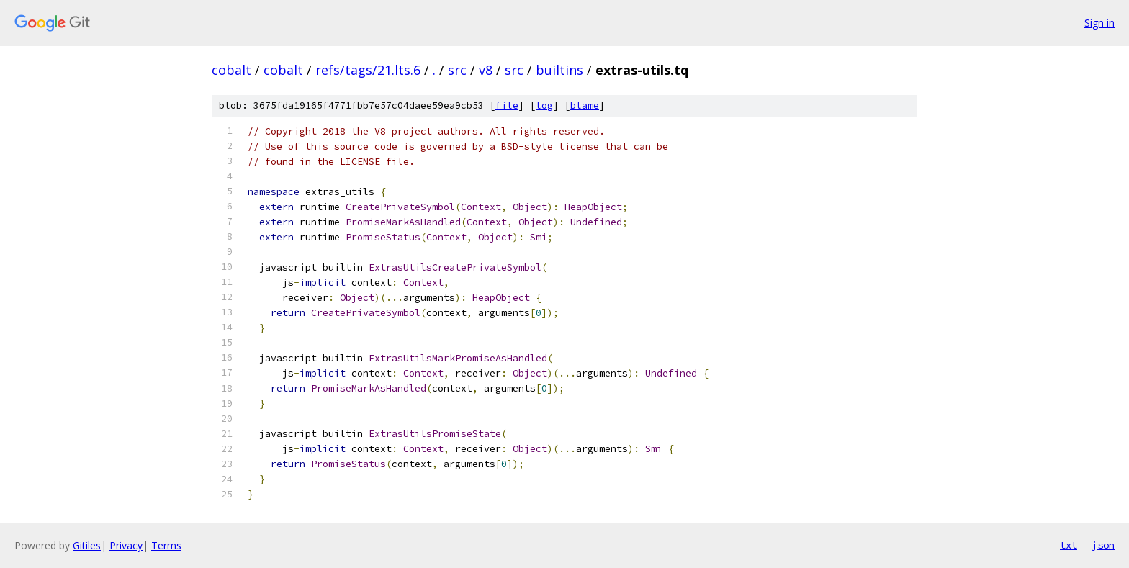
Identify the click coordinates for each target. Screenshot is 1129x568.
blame (584, 105)
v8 (485, 69)
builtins (559, 69)
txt (1068, 544)
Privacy (126, 545)
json (1103, 544)
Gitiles (87, 545)
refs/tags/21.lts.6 (367, 69)
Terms (166, 545)
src (457, 69)
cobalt (231, 69)
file (506, 105)
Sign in (1099, 23)
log (544, 105)
